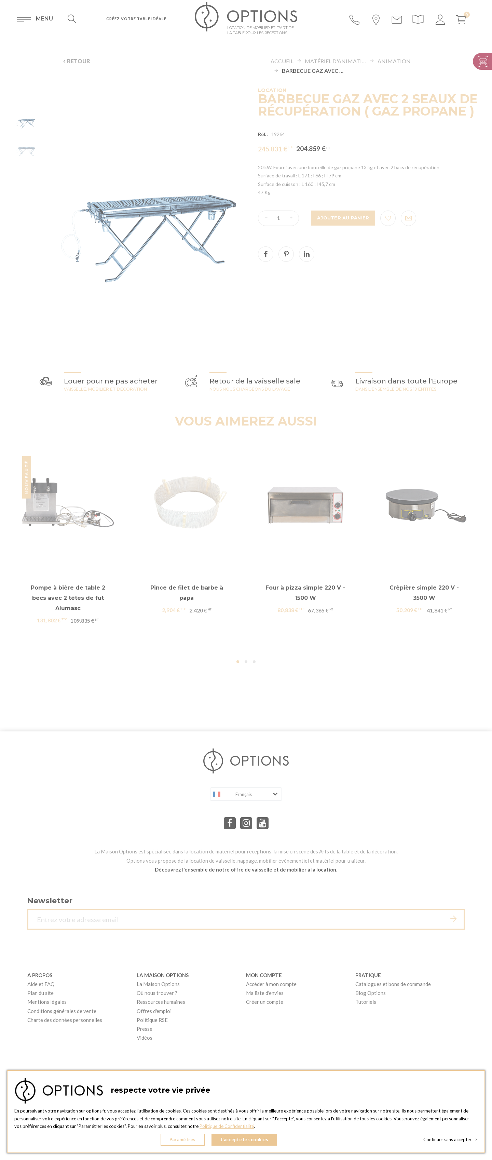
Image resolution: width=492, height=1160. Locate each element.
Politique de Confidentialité (227, 1126)
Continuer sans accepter (450, 1139)
